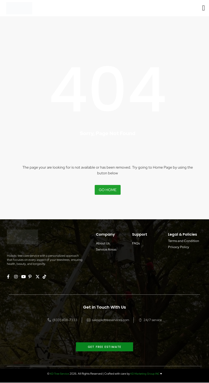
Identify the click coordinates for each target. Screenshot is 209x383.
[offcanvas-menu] (203, 8)
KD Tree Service (58, 374)
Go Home (108, 189)
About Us (103, 243)
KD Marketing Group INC (145, 374)
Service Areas (106, 249)
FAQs (136, 243)
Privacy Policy (178, 247)
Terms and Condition (183, 241)
